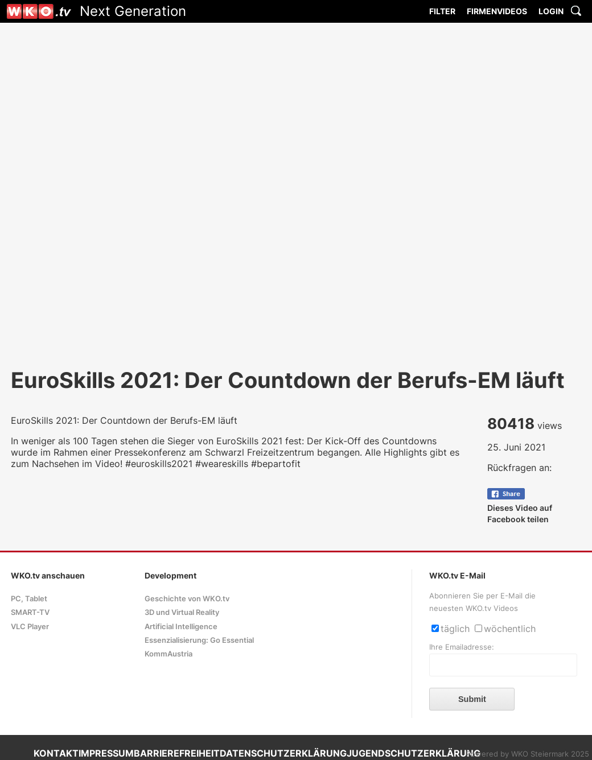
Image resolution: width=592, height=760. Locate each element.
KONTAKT (56, 753)
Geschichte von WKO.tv (187, 598)
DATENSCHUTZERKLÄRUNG (283, 753)
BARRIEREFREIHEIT (177, 753)
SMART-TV (30, 612)
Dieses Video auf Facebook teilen (519, 507)
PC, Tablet (29, 598)
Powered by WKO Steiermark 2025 (527, 754)
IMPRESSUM (106, 753)
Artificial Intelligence (181, 626)
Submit (472, 699)
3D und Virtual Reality (182, 612)
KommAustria (168, 654)
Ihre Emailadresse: (461, 647)
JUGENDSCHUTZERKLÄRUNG (413, 753)
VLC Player (30, 626)
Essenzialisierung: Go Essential (199, 640)
